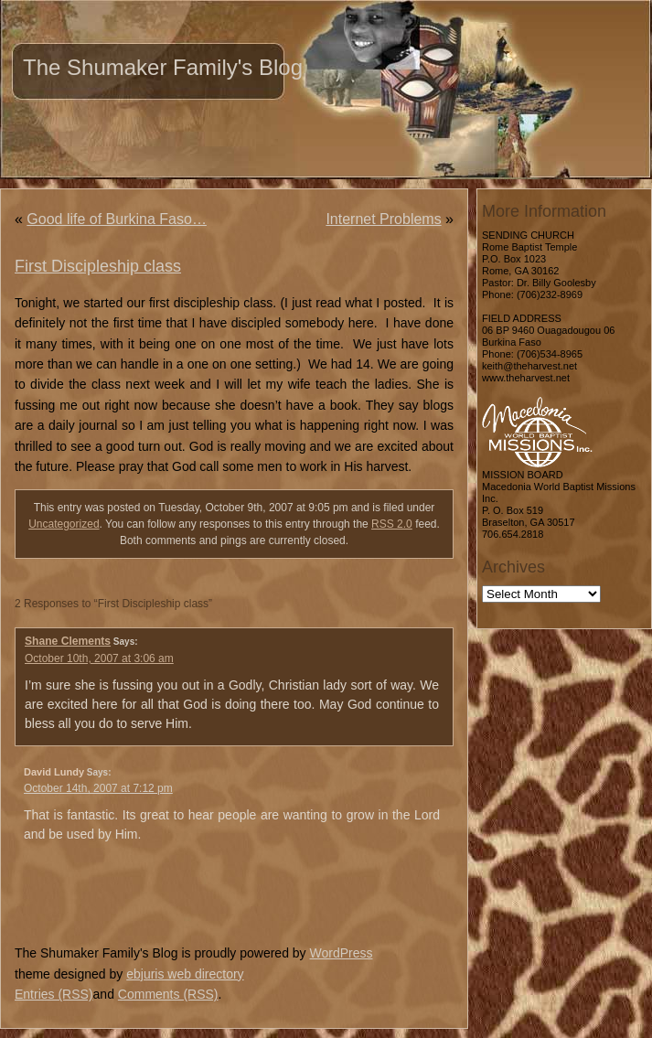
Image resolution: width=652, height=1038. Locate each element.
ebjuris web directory (184, 974)
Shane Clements (68, 641)
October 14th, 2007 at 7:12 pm (98, 788)
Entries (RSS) (54, 994)
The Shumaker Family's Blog (163, 67)
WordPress (340, 953)
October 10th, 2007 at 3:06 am (99, 658)
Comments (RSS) (168, 994)
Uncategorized (63, 524)
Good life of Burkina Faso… (117, 219)
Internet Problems (383, 219)
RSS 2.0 (391, 524)
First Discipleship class (98, 266)
